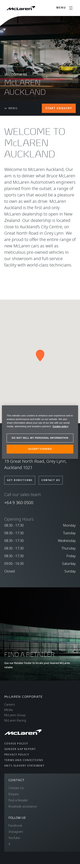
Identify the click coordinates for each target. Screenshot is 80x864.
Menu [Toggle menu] (10, 108)
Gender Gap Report (20, 749)
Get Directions (19, 480)
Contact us (50, 480)
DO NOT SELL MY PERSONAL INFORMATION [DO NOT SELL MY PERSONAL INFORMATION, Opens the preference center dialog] (40, 438)
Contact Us (16, 788)
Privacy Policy (16, 754)
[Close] (72, 410)
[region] (40, 432)
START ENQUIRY (58, 108)
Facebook (15, 825)
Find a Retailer (18, 800)
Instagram (16, 832)
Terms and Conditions (23, 760)
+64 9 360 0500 (18, 502)
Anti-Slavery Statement (24, 765)
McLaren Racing (15, 720)
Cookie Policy (16, 743)
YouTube (14, 838)
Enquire (14, 794)
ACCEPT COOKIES (40, 449)
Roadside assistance (23, 806)
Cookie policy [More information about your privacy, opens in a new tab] (60, 426)
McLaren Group (15, 715)
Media (8, 710)
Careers (9, 704)
